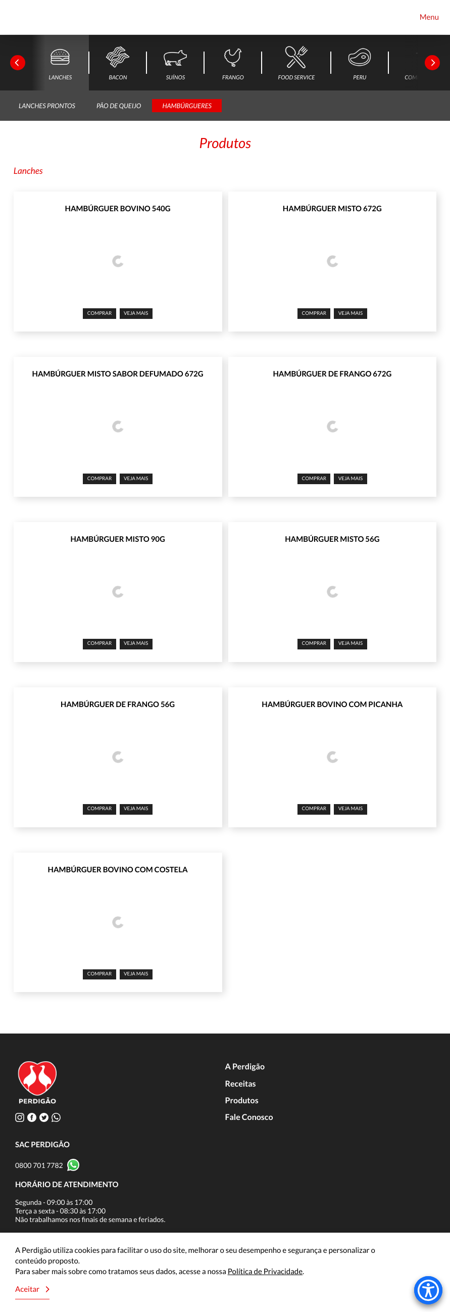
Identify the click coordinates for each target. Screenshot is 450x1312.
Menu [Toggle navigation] (429, 17)
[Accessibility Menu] (428, 1290)
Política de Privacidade (265, 1271)
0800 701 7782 (39, 1165)
